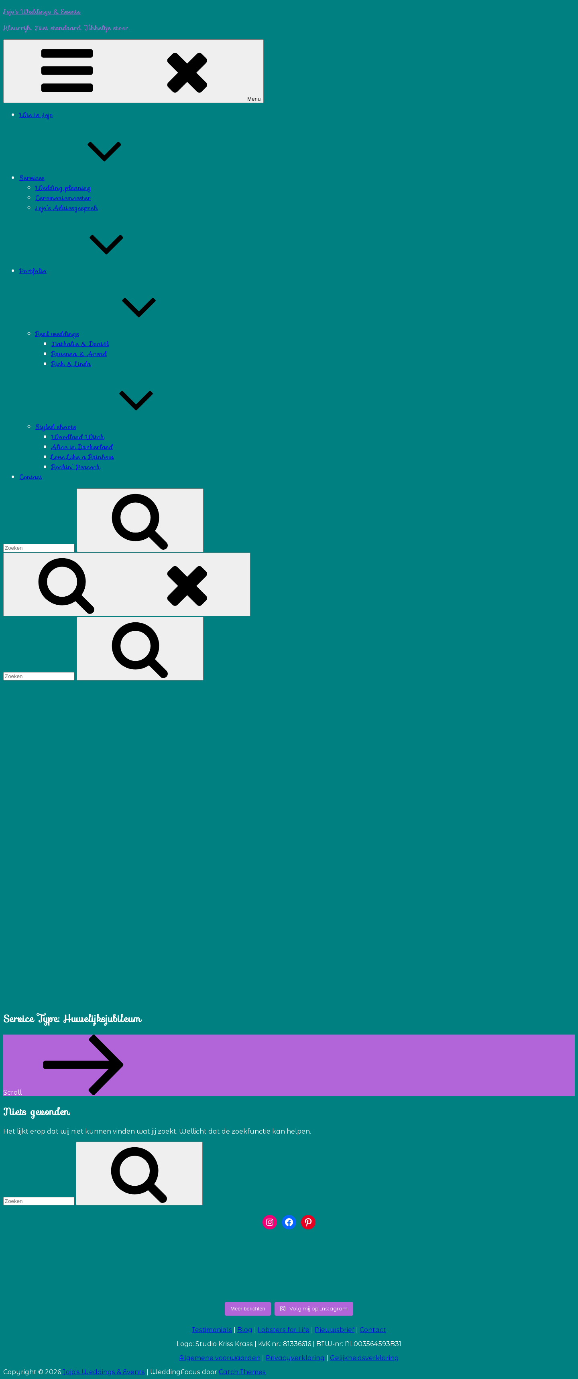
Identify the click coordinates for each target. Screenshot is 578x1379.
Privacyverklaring (295, 1358)
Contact (30, 477)
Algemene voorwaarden (220, 1358)
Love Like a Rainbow (82, 457)
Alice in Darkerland (82, 447)
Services (92, 178)
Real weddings (117, 334)
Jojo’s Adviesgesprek (66, 208)
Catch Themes (242, 1372)
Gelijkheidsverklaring (364, 1358)
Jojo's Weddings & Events (42, 11)
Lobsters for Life (283, 1330)
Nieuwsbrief (334, 1330)
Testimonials (212, 1330)
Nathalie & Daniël (80, 344)
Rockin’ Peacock (75, 467)
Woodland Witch (77, 437)
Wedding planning (63, 188)
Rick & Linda (71, 364)
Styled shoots (116, 427)
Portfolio (93, 271)
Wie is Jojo (36, 115)
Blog (244, 1330)
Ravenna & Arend (79, 354)
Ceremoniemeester (63, 198)
